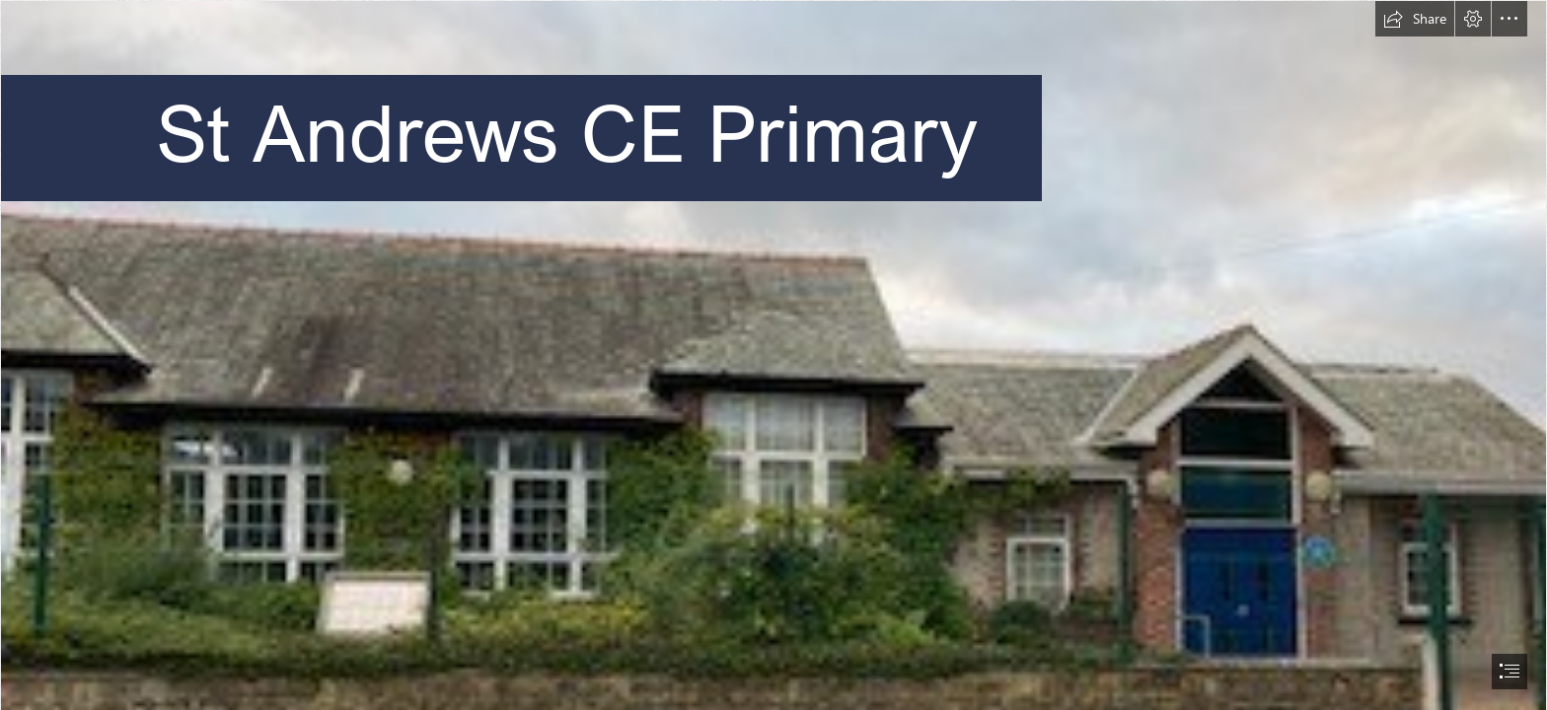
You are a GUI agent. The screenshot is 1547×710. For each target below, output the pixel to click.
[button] (1414, 18)
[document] (773, 355)
